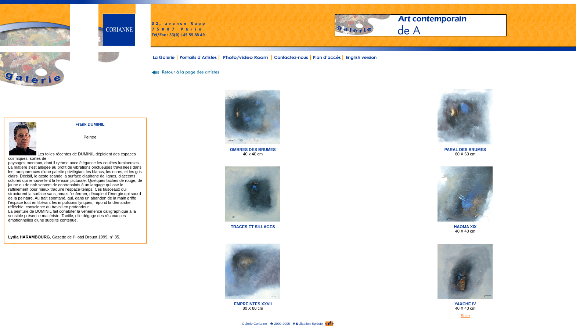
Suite (465, 315)
